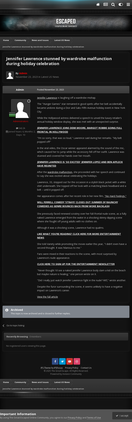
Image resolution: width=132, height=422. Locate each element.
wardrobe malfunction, (60, 172)
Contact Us (86, 367)
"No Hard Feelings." (115, 196)
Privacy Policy (71, 367)
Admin (20, 89)
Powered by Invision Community (66, 374)
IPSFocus (58, 367)
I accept (122, 415)
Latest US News (50, 76)
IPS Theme (46, 367)
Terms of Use (94, 417)
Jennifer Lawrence (47, 97)
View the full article (47, 296)
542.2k (20, 128)
